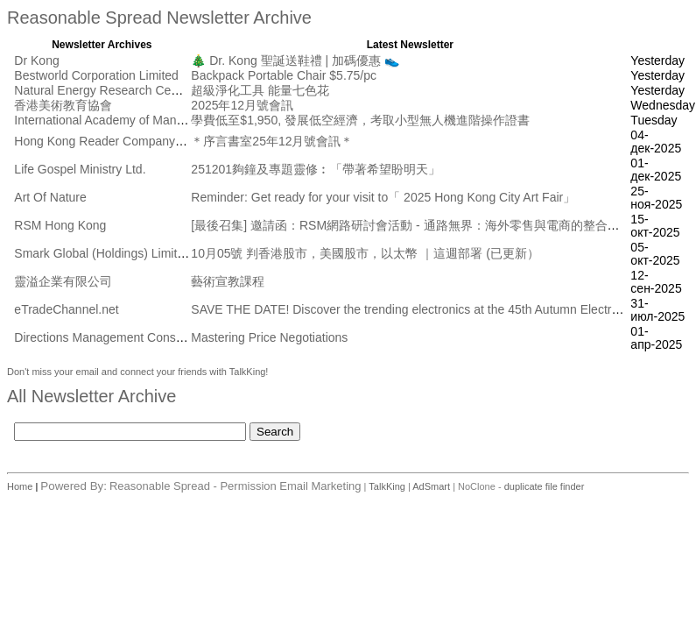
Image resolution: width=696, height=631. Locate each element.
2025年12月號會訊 (242, 105)
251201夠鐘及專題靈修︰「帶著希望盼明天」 (315, 169)
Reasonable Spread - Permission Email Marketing (235, 486)
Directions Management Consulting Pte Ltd (130, 337)
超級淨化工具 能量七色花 (260, 90)
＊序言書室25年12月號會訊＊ (272, 141)
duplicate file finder (544, 486)
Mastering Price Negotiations (269, 337)
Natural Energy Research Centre (103, 90)
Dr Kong (36, 60)
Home (21, 486)
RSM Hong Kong (60, 225)
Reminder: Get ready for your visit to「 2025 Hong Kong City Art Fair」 (383, 197)
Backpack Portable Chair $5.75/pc (283, 75)
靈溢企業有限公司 (63, 281)
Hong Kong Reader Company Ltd (104, 141)
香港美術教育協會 (63, 105)
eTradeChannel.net (66, 309)
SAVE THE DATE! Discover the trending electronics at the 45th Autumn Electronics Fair (427, 309)
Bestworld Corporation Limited (96, 75)
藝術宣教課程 (227, 281)
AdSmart (431, 486)
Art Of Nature (50, 197)
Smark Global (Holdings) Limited (102, 253)
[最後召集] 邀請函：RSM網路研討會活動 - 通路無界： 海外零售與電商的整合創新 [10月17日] (442, 225)
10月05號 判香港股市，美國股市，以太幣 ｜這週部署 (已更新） (364, 253)
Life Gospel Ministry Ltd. (79, 169)
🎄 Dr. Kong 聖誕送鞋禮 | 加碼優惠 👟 (295, 60)
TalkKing (387, 486)
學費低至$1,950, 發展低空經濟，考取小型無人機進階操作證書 (360, 120)
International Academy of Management (119, 120)
